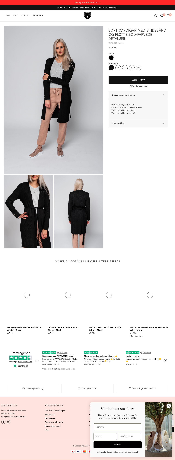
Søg (155, 15)
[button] (138, 95)
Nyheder (38, 15)
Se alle (25, 15)
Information (117, 123)
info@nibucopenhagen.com (13, 416)
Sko (7, 15)
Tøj (15, 15)
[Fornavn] (117, 426)
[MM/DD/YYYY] (129, 436)
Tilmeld (117, 444)
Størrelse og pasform (123, 95)
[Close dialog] (168, 406)
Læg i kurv (138, 80)
